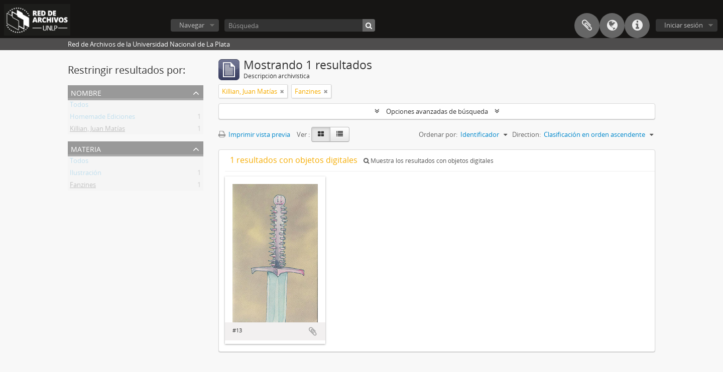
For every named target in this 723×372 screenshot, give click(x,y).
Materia (86, 148)
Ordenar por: (438, 134)
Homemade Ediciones (102, 118)
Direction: (526, 134)
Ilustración (85, 174)
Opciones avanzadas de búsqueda (437, 111)
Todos (79, 106)
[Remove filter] (282, 91)
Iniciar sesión (683, 25)
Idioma (612, 25)
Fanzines (83, 186)
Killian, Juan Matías (97, 130)
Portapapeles (586, 25)
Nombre (86, 92)
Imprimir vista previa (254, 134)
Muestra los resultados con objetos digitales (429, 160)
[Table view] (339, 134)
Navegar (191, 25)
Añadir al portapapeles (313, 331)
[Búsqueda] (299, 25)
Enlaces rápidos (637, 25)
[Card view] (320, 134)
